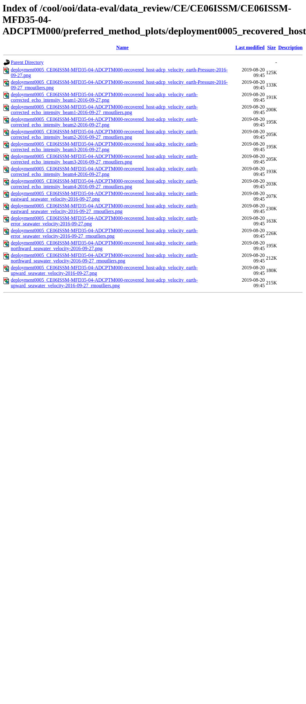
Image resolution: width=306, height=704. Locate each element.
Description (290, 47)
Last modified (250, 47)
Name (122, 47)
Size (271, 47)
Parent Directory (27, 62)
